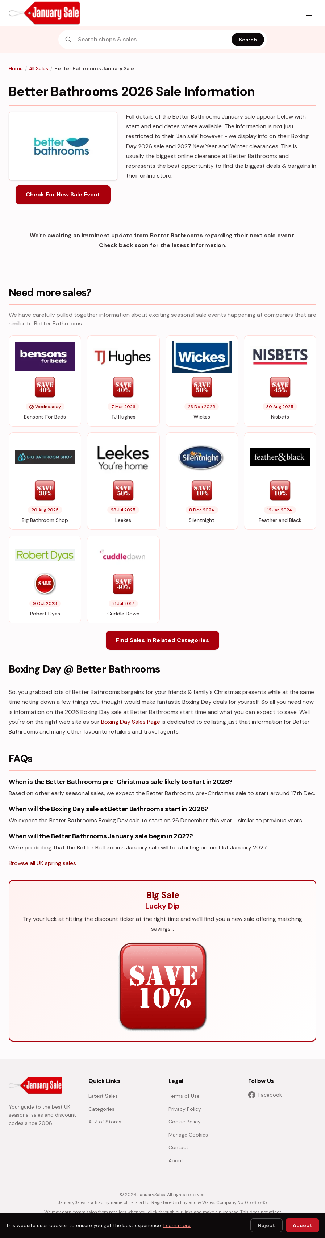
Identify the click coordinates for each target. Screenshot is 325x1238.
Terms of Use (184, 1096)
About (175, 1160)
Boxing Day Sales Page (130, 722)
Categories (101, 1109)
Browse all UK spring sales (42, 863)
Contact (178, 1147)
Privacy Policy (184, 1109)
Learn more (177, 1225)
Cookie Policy (184, 1121)
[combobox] (153, 39)
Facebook (265, 1094)
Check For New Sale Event (63, 194)
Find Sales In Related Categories (162, 640)
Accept (302, 1225)
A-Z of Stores (104, 1121)
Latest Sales (103, 1096)
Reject (266, 1225)
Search (248, 39)
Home (16, 68)
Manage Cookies (188, 1134)
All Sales (38, 68)
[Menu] (309, 13)
